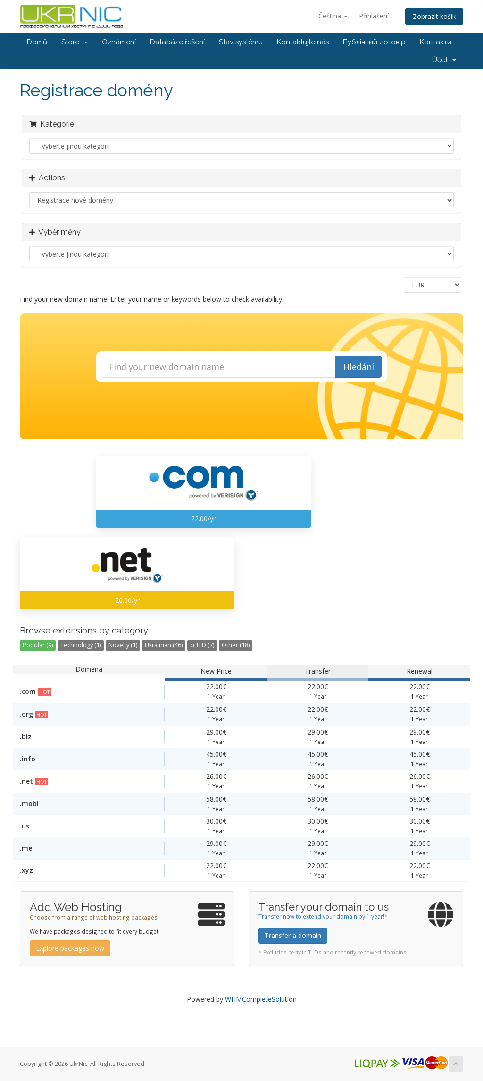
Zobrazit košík (434, 16)
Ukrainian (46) (164, 645)
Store (74, 42)
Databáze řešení (177, 42)
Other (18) (236, 645)
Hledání (358, 366)
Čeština (333, 15)
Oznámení (119, 42)
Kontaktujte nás (303, 42)
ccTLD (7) (202, 645)
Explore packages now (70, 948)
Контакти (435, 42)
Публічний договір (374, 42)
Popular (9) (38, 645)
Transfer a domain (293, 935)
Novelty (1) (122, 645)
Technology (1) (80, 645)
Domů (37, 42)
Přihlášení (374, 15)
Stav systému (241, 42)
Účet (444, 60)
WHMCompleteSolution (261, 999)
